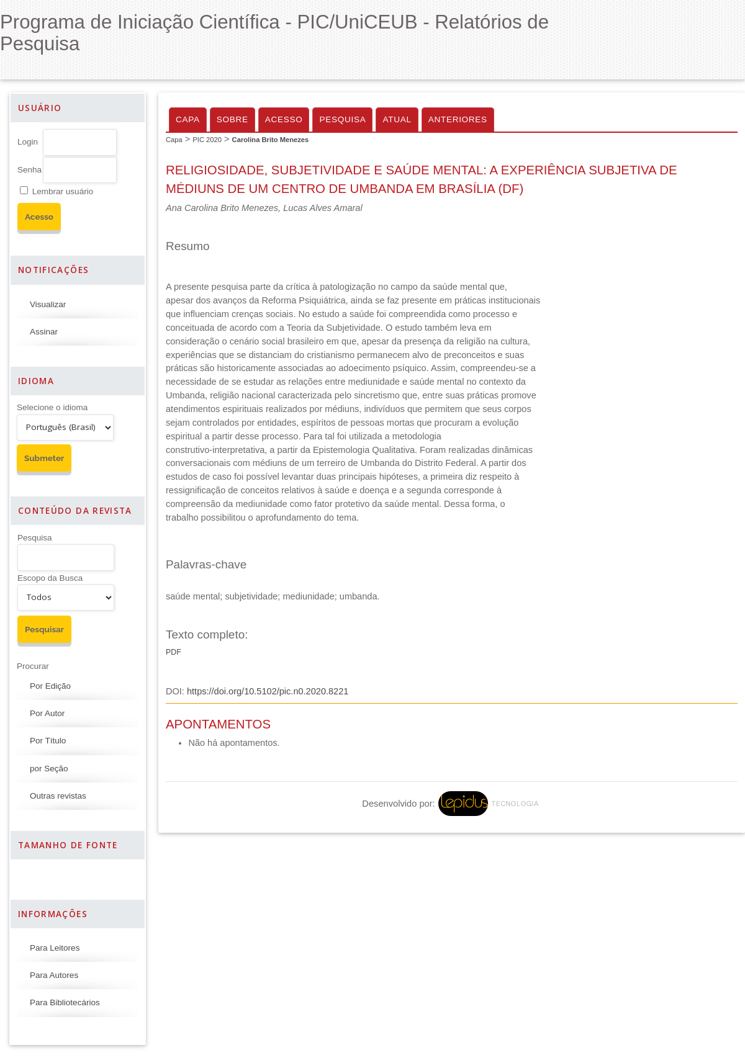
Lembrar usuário (62, 191)
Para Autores (54, 975)
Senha (29, 169)
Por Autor (47, 713)
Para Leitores (54, 948)
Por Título (48, 740)
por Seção (49, 768)
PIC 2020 (207, 139)
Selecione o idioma (52, 407)
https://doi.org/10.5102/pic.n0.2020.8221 (267, 691)
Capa (188, 119)
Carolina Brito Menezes (270, 139)
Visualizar (48, 304)
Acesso (284, 119)
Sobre (232, 119)
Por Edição (50, 686)
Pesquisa (34, 537)
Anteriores (457, 119)
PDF (173, 652)
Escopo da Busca (50, 578)
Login (27, 141)
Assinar (44, 331)
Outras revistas (58, 795)
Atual (396, 119)
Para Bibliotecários (65, 1002)
